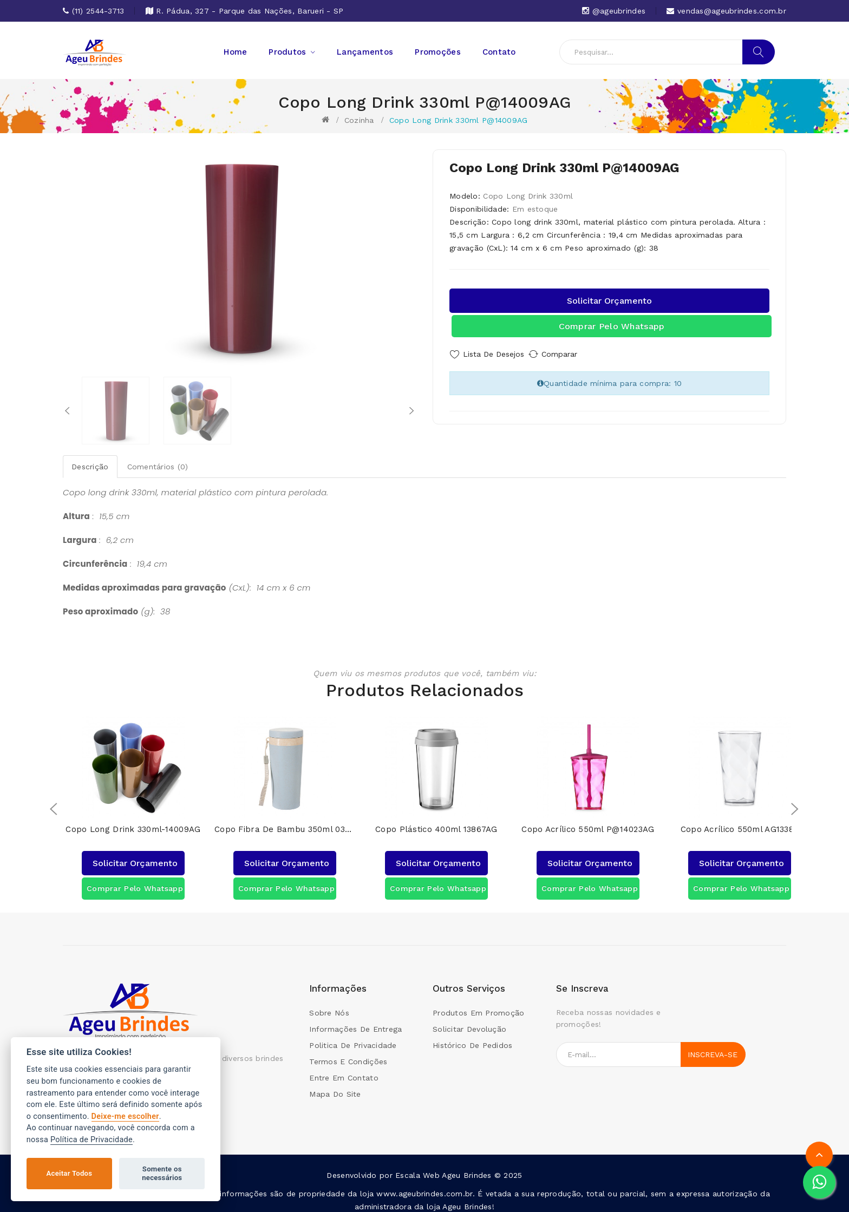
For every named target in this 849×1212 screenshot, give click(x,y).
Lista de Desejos (493, 354)
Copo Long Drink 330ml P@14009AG (458, 120)
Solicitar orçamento (609, 301)
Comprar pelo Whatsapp (612, 326)
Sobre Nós (329, 1006)
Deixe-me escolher (125, 1116)
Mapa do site (335, 1087)
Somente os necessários (162, 1173)
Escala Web (417, 1168)
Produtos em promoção (479, 1006)
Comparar (571, 354)
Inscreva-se (712, 1048)
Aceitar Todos (70, 1173)
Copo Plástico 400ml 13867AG (436, 823)
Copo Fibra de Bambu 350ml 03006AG (284, 823)
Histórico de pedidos (473, 1038)
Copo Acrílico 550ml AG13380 (740, 823)
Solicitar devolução (469, 1022)
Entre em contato (343, 1071)
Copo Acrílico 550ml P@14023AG (587, 823)
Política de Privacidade (91, 1139)
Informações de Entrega (355, 1022)
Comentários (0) (157, 466)
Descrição (90, 466)
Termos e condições (348, 1055)
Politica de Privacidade (352, 1038)
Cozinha (359, 120)
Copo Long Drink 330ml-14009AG (133, 823)
